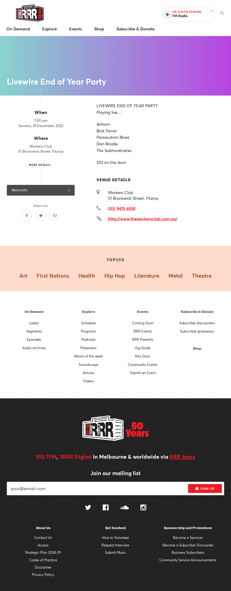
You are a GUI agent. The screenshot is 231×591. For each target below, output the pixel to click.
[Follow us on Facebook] (106, 508)
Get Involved (115, 528)
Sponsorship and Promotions (188, 528)
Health (86, 275)
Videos (88, 381)
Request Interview (115, 545)
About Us (43, 528)
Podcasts (88, 339)
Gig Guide (142, 348)
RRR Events (143, 331)
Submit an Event (143, 372)
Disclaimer (43, 567)
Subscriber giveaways (197, 331)
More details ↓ (40, 165)
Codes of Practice (43, 560)
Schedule (88, 323)
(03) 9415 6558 (121, 208)
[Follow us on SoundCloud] (124, 508)
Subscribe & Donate (197, 312)
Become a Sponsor (188, 537)
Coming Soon (143, 323)
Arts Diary (142, 356)
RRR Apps (182, 456)
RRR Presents (142, 339)
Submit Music (115, 552)
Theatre (202, 275)
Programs (88, 331)
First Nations (53, 275)
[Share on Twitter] (41, 215)
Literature (146, 275)
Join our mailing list (115, 473)
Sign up (204, 489)
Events (142, 312)
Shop (197, 348)
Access (43, 545)
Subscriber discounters (197, 323)
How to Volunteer (115, 537)
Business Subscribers (188, 552)
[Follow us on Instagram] (143, 508)
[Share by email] (55, 215)
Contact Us (43, 537)
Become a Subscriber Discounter (188, 545)
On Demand (34, 312)
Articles (88, 372)
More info (41, 190)
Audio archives (34, 348)
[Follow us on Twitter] (88, 508)
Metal (175, 275)
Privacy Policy (43, 574)
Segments (34, 331)
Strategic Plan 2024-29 (43, 552)
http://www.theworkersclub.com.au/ (143, 218)
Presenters (88, 348)
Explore (88, 312)
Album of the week (88, 356)
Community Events (143, 364)
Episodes (34, 339)
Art (23, 275)
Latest (34, 323)
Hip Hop (114, 275)
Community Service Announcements (187, 560)
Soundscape (88, 364)
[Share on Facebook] (26, 215)
